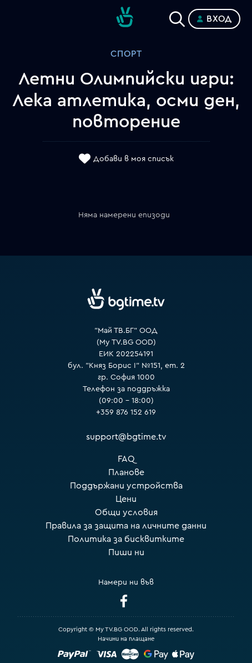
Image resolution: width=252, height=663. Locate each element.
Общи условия (126, 512)
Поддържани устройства (126, 485)
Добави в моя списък (133, 159)
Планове (126, 472)
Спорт (126, 53)
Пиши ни (126, 552)
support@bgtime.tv (126, 436)
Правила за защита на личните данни (126, 525)
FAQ (126, 459)
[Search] (177, 17)
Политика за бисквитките (126, 539)
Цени (126, 499)
